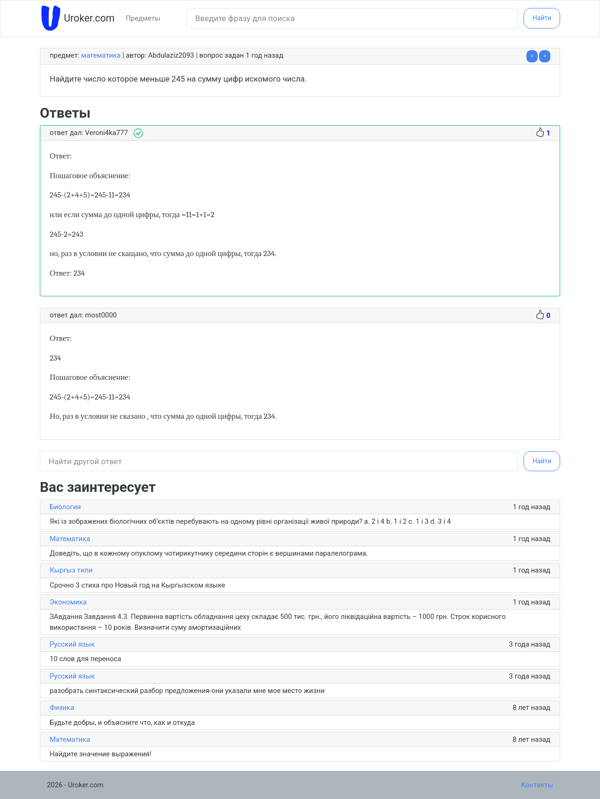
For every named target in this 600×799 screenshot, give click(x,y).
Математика (100, 55)
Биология (65, 507)
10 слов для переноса (85, 659)
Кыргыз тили (71, 570)
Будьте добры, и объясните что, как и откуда (122, 722)
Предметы (143, 18)
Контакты (537, 785)
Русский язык (72, 644)
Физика (62, 707)
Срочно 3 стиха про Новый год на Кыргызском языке (137, 585)
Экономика (68, 602)
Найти (542, 18)
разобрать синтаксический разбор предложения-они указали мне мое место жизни (187, 690)
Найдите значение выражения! (100, 754)
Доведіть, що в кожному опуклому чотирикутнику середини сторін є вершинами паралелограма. (209, 553)
